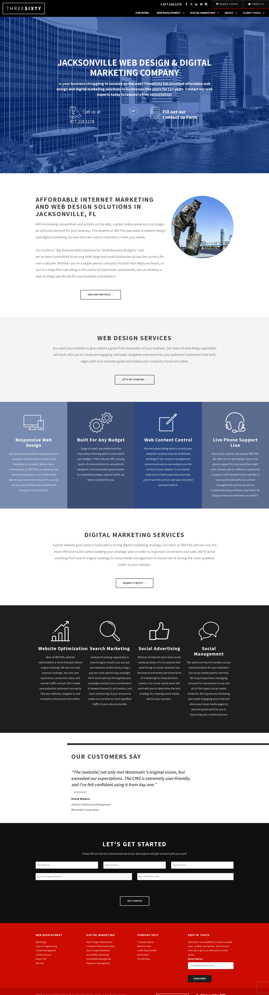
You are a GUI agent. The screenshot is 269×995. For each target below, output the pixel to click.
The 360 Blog (143, 960)
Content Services (43, 956)
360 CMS (40, 965)
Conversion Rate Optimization (100, 948)
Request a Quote (133, 584)
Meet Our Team (144, 948)
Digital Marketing (205, 15)
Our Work (142, 15)
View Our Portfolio (99, 296)
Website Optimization (63, 650)
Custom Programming (46, 948)
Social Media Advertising (97, 956)
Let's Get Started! (133, 381)
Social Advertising (159, 650)
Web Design (41, 944)
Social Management (209, 653)
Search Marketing (110, 650)
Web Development (171, 15)
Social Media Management (98, 960)
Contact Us (256, 5)
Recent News (143, 956)
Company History (145, 944)
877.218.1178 (82, 123)
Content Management (46, 952)
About (232, 15)
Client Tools (254, 15)
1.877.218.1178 (170, 5)
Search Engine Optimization (99, 944)
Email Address (195, 960)
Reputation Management (98, 965)
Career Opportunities (147, 952)
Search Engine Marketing (97, 952)
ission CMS (42, 960)
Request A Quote (227, 5)
